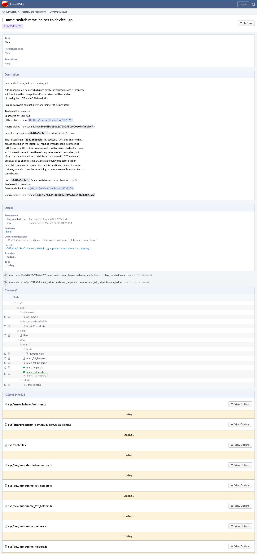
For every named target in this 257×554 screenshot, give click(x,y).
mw (9, 223)
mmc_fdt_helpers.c (36, 358)
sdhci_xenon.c (33, 384)
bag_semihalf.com (16, 219)
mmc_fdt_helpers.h (36, 363)
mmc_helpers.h (35, 372)
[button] (243, 4)
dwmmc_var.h (36, 353)
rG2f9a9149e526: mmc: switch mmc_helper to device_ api (58, 275)
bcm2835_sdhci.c (36, 326)
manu (8, 231)
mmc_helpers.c (34, 367)
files (25, 335)
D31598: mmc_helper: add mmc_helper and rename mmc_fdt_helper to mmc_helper (51, 240)
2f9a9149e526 (12, 26)
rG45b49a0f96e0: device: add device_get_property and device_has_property (47, 248)
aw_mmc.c (32, 317)
